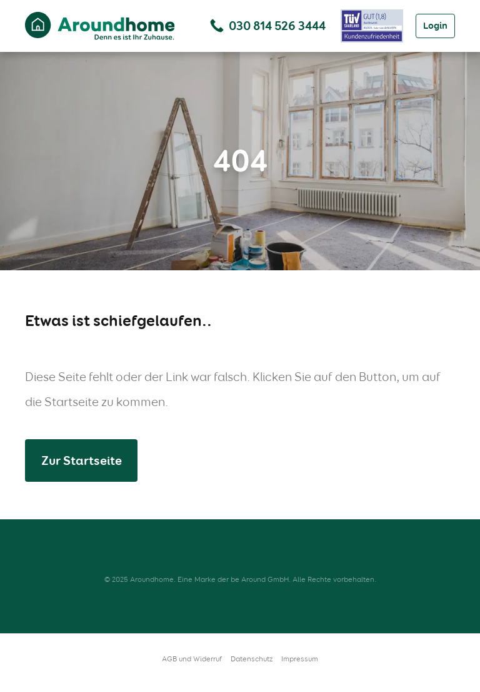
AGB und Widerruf (192, 658)
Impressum (299, 658)
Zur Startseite (81, 460)
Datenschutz (251, 658)
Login (435, 25)
